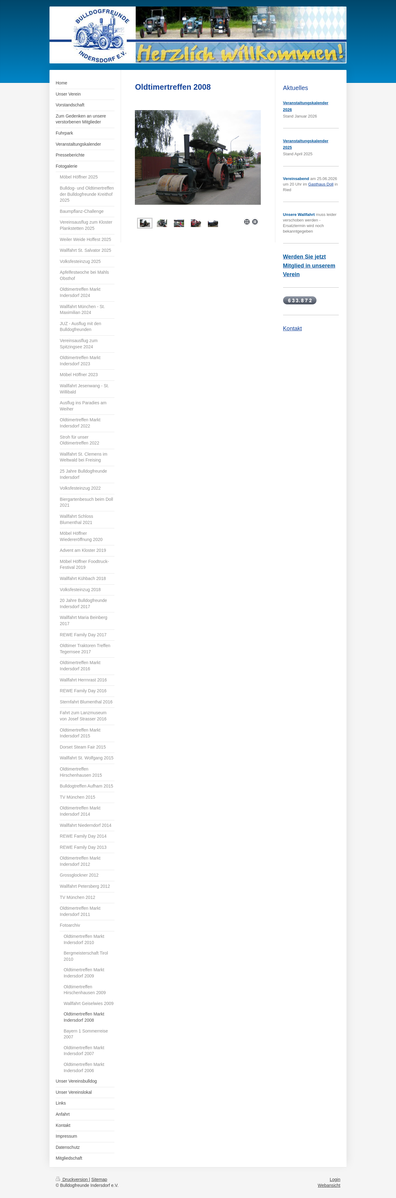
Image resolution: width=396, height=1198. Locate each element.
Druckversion (72, 1179)
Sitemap (99, 1179)
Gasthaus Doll (321, 184)
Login (335, 1179)
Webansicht (329, 1185)
